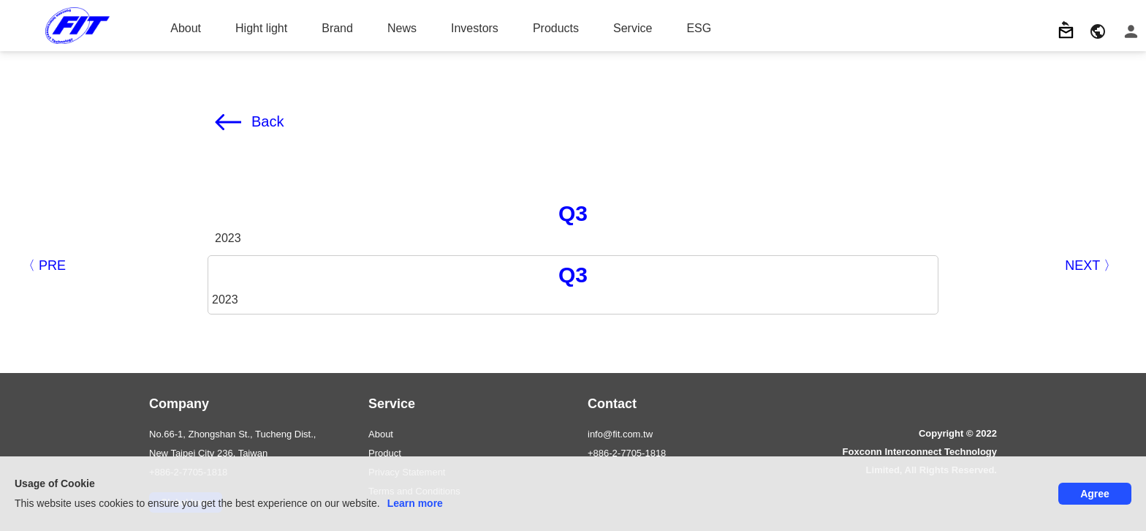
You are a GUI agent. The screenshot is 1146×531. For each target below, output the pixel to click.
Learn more (415, 503)
